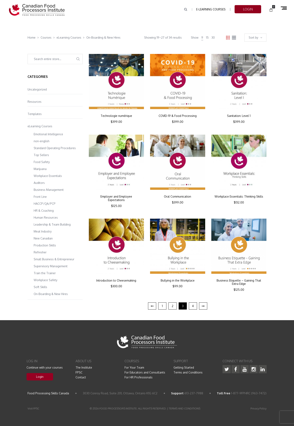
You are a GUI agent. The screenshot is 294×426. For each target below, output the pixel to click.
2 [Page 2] (172, 306)
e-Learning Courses (211, 9)
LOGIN (248, 9)
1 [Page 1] (162, 306)
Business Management (49, 189)
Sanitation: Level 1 (239, 115)
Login (39, 376)
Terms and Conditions (188, 372)
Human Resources (46, 217)
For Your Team (134, 367)
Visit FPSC (33, 408)
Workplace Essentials (48, 176)
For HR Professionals (139, 377)
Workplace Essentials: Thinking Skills (239, 196)
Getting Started (184, 367)
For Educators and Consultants (145, 372)
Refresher (40, 252)
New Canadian (43, 238)
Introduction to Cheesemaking (116, 280)
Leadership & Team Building (52, 224)
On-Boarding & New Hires (51, 294)
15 (207, 37)
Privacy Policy (258, 408)
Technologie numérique (116, 115)
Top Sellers (41, 155)
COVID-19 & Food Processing (178, 115)
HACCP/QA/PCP (45, 203)
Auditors (39, 182)
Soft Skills (40, 287)
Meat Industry (43, 231)
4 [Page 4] (193, 306)
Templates (35, 114)
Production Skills (45, 245)
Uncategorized (37, 89)
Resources (34, 101)
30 (213, 37)
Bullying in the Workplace (178, 280)
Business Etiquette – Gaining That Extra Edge (239, 282)
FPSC (79, 372)
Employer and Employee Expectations (116, 198)
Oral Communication (177, 196)
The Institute (84, 367)
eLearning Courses (40, 126)
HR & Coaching (44, 210)
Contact (81, 377)
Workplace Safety (45, 280)
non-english (41, 141)
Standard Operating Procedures (55, 148)
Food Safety (42, 162)
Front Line (40, 196)
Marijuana (40, 169)
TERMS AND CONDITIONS (184, 408)
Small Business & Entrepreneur (54, 259)
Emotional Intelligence (48, 134)
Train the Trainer (45, 273)
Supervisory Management (51, 266)
